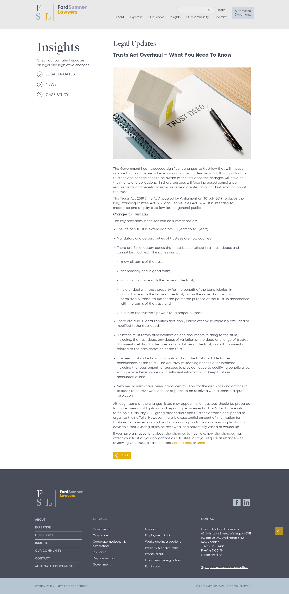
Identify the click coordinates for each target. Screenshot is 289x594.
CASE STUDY (57, 95)
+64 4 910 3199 (213, 550)
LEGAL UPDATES (60, 74)
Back (125, 455)
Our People (156, 17)
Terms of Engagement (72, 586)
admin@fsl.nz (212, 555)
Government (102, 564)
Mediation (152, 529)
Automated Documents (243, 13)
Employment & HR (157, 535)
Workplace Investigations (163, 541)
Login (221, 10)
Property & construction (162, 548)
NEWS (51, 85)
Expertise (136, 17)
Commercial (101, 529)
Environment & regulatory (163, 560)
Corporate (100, 535)
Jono (201, 443)
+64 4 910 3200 (214, 546)
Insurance (100, 552)
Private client (154, 554)
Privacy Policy (44, 586)
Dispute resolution (105, 558)
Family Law (153, 566)
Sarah (176, 443)
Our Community (197, 17)
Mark (187, 443)
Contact (221, 17)
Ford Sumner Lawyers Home (61, 12)
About (119, 17)
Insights (175, 17)
